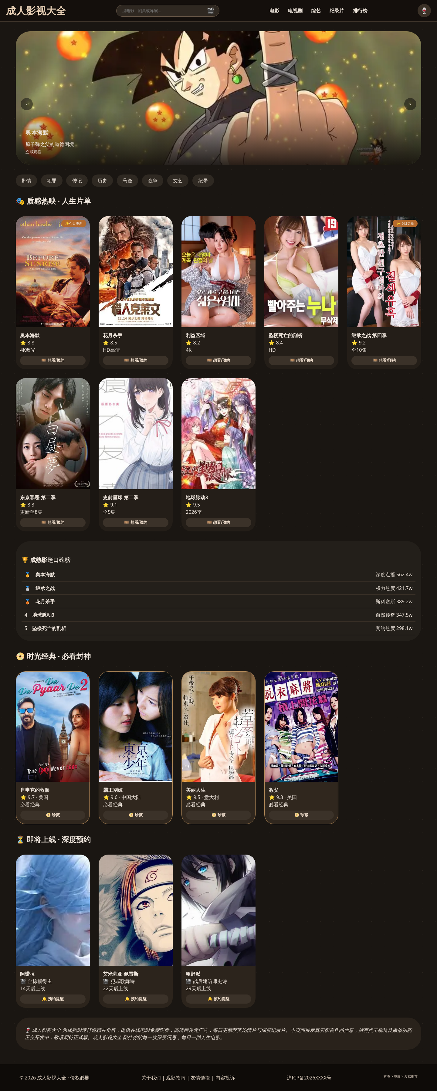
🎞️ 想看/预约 (52, 360)
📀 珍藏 (53, 815)
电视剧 (295, 10)
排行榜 (360, 10)
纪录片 (337, 10)
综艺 (316, 10)
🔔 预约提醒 (53, 999)
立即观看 (33, 152)
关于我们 (151, 1077)
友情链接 (200, 1077)
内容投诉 (225, 1077)
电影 (274, 10)
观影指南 (175, 1077)
